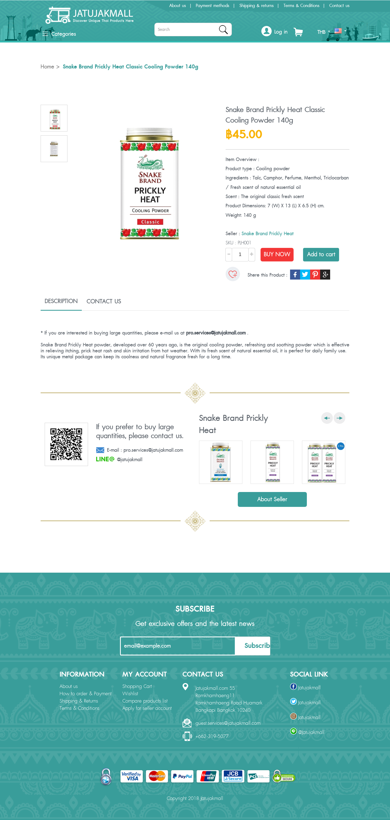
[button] (274, 32)
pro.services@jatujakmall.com (216, 333)
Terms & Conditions (301, 5)
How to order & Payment (86, 694)
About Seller (272, 499)
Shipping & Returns (79, 701)
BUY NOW (277, 254)
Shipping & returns (256, 5)
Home (47, 67)
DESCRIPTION (61, 301)
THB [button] (323, 32)
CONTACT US (104, 301)
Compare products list (145, 701)
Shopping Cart (137, 686)
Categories (59, 34)
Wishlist (130, 694)
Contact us (339, 5)
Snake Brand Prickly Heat (268, 234)
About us (177, 5)
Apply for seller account (147, 708)
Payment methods (212, 5)
